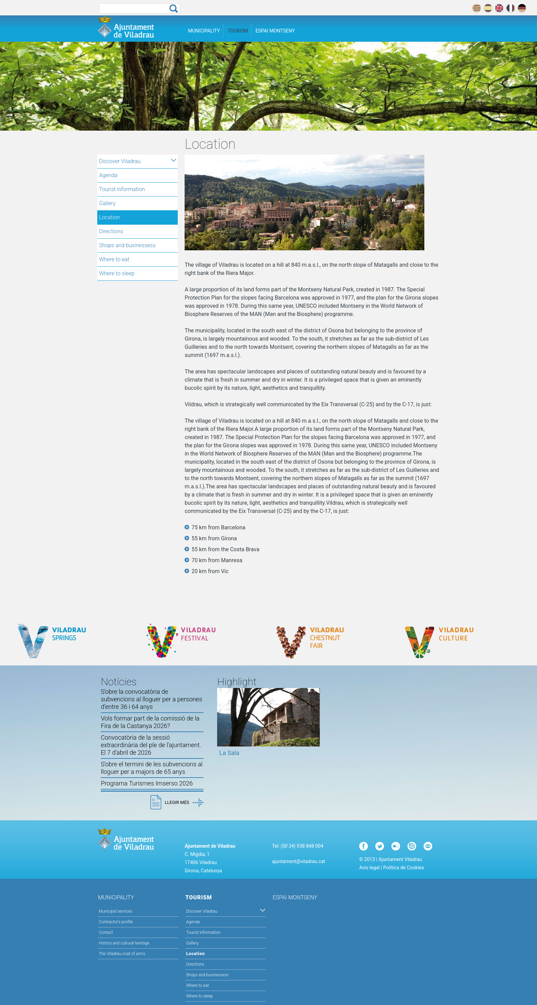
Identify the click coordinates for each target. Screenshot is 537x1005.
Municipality (204, 31)
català (476, 8)
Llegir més (184, 802)
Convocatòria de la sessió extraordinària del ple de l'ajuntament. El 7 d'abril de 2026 (151, 745)
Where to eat (114, 259)
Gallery (107, 203)
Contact (106, 932)
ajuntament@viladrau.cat (298, 861)
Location (109, 217)
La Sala (229, 752)
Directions (111, 231)
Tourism (237, 31)
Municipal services (115, 911)
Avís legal (369, 867)
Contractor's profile (116, 922)
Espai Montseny (275, 31)
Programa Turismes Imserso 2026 (147, 783)
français (510, 8)
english (499, 8)
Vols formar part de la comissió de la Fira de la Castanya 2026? (150, 722)
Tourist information (122, 189)
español (488, 8)
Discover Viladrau (137, 161)
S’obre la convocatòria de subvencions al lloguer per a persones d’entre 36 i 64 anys (151, 699)
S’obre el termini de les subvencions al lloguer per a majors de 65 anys (151, 768)
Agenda (108, 175)
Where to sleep (117, 273)
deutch (522, 8)
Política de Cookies (403, 867)
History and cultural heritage (124, 943)
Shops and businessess (127, 245)
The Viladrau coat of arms (122, 953)
